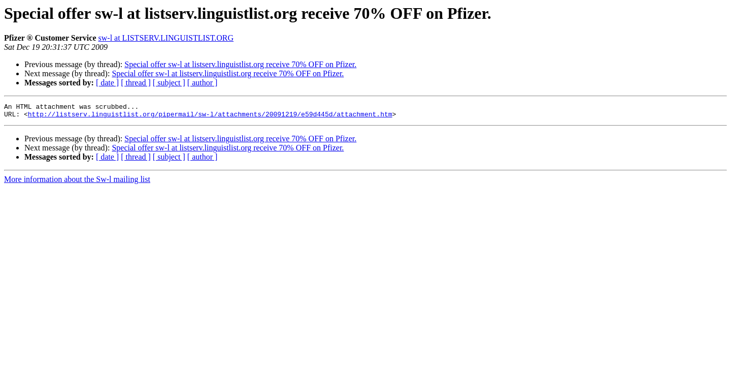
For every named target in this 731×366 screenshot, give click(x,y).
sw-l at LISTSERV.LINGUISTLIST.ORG (166, 38)
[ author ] (202, 82)
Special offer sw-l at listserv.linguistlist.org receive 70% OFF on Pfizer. (240, 64)
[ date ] (107, 82)
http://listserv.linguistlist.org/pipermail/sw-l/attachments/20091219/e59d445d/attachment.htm (210, 116)
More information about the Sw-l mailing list (77, 182)
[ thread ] (136, 82)
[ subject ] (169, 82)
